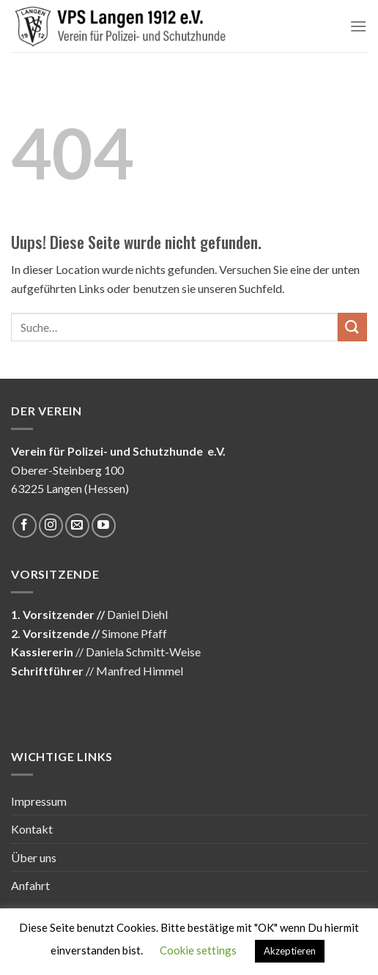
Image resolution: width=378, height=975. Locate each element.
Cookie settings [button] (198, 950)
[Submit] (352, 327)
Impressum (39, 801)
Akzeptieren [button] (290, 951)
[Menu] (358, 26)
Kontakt (32, 829)
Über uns (33, 857)
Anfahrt (30, 885)
